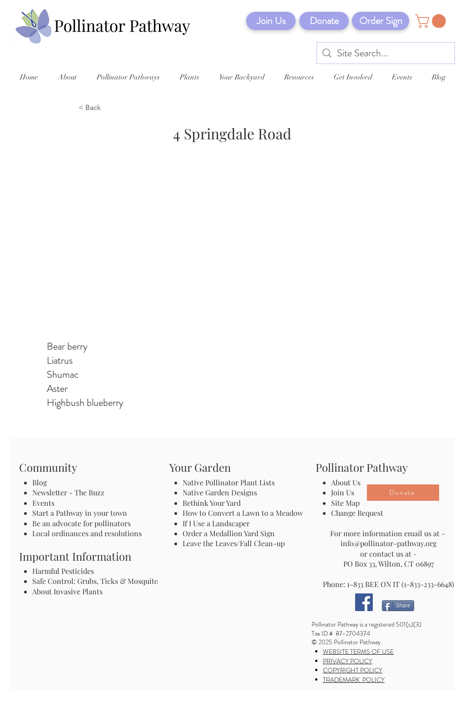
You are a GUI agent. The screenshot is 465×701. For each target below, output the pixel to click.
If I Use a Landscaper (216, 523)
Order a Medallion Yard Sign (229, 533)
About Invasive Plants (67, 591)
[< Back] (109, 108)
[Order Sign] (380, 21)
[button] (432, 21)
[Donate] (324, 21)
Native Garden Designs (220, 492)
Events (43, 503)
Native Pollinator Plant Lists (229, 482)
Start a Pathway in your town (79, 513)
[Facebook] (364, 602)
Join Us (342, 492)
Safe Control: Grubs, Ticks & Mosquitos (97, 581)
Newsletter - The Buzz (68, 492)
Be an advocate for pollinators (81, 523)
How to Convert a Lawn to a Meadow (243, 513)
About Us (346, 482)
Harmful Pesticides (63, 571)
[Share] (398, 605)
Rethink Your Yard (212, 503)
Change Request (357, 513)
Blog (41, 482)
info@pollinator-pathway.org (388, 543)
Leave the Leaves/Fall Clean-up (234, 543)
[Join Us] (271, 21)
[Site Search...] (386, 53)
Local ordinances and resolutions (87, 533)
